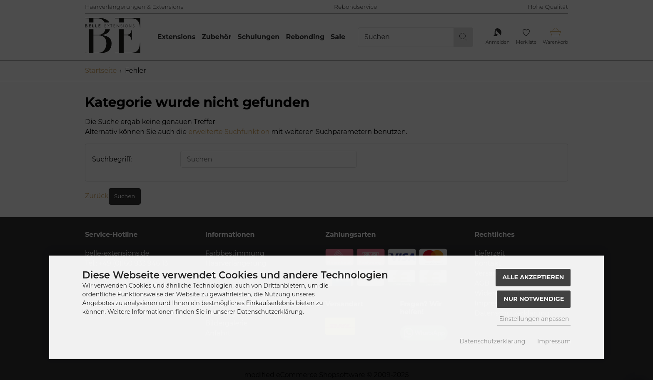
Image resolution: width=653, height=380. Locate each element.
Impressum (554, 341)
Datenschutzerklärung (493, 341)
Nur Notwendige (533, 299)
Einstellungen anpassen (534, 319)
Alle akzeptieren (533, 277)
